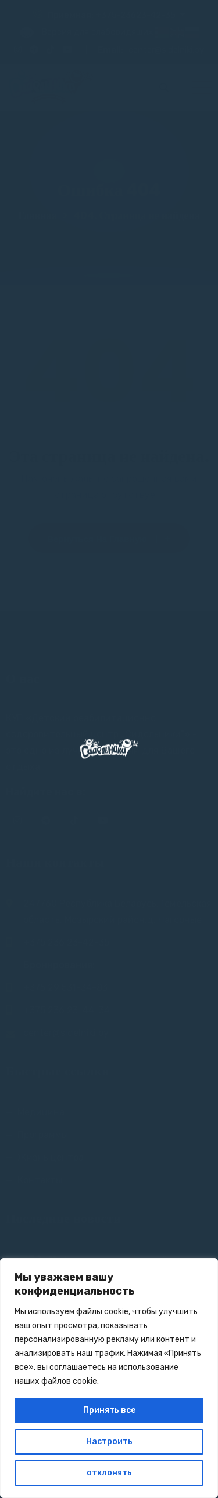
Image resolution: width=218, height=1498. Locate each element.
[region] (109, 1378)
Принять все (109, 1410)
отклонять (109, 1473)
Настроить (109, 1441)
